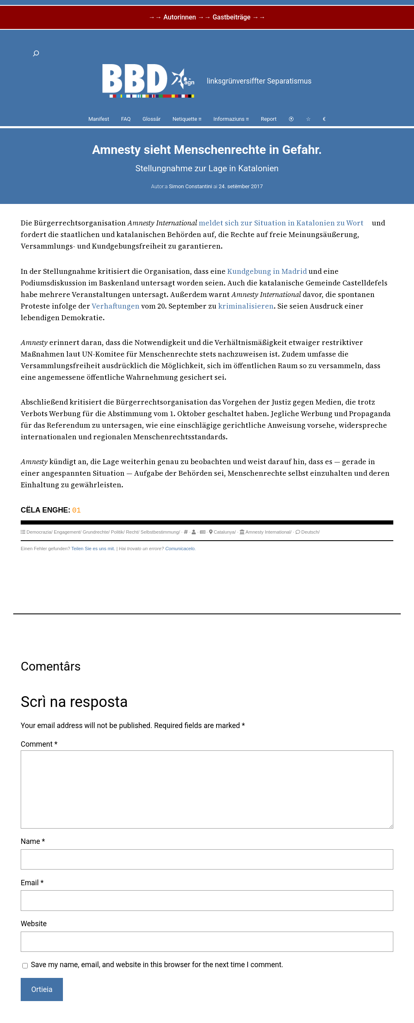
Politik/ (118, 531)
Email (32, 883)
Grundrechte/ (96, 531)
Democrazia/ (39, 531)
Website (34, 924)
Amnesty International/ (268, 531)
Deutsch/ (310, 531)
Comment (39, 744)
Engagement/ (68, 531)
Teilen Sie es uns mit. (93, 548)
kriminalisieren (246, 306)
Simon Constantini (190, 186)
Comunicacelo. (180, 548)
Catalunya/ (225, 531)
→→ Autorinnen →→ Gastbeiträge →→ (207, 17)
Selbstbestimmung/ (160, 531)
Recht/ (132, 531)
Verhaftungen (115, 306)
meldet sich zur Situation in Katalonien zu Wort (281, 223)
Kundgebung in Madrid (267, 271)
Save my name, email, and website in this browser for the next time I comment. (157, 965)
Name (33, 841)
